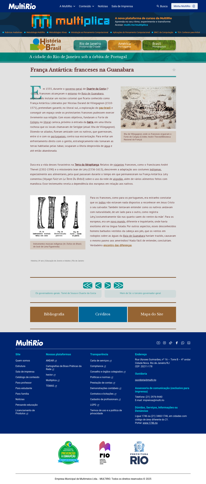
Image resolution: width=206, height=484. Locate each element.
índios (102, 202)
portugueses (58, 136)
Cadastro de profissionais (105, 399)
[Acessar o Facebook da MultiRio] (177, 343)
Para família (22, 393)
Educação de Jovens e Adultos (58, 261)
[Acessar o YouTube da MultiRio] (158, 343)
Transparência (99, 354)
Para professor (23, 382)
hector (51, 374)
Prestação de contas (102, 382)
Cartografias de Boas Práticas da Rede (64, 368)
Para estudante (24, 388)
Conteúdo (86, 6)
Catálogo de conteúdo (27, 377)
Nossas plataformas (58, 354)
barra (90, 122)
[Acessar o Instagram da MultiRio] (164, 343)
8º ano (41, 261)
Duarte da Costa (96, 88)
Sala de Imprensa (122, 6)
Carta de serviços (101, 360)
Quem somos (23, 360)
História (34, 261)
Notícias (103, 6)
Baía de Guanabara (92, 93)
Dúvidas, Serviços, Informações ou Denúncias (156, 409)
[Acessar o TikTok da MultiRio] (171, 343)
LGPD (94, 404)
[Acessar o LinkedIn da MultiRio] (189, 343)
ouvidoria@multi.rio (145, 379)
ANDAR (51, 360)
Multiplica (53, 380)
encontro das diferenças (117, 245)
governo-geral (73, 88)
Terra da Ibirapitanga (87, 164)
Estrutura (20, 366)
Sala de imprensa (25, 371)
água (107, 146)
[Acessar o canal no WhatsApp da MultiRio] (183, 343)
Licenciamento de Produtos (25, 412)
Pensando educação (27, 404)
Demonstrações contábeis (106, 388)
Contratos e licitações (103, 393)
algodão (118, 179)
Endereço (141, 354)
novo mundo (118, 221)
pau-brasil (105, 108)
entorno (72, 93)
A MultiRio (67, 6)
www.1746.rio (150, 422)
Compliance (98, 366)
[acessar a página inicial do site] (22, 6)
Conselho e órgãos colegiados (108, 371)
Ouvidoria (141, 373)
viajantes (119, 164)
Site (18, 354)
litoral (47, 122)
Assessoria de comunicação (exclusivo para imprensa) (162, 389)
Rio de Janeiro (78, 261)
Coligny (34, 122)
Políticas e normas (101, 377)
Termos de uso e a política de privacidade (106, 412)
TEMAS (51, 385)
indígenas (155, 169)
